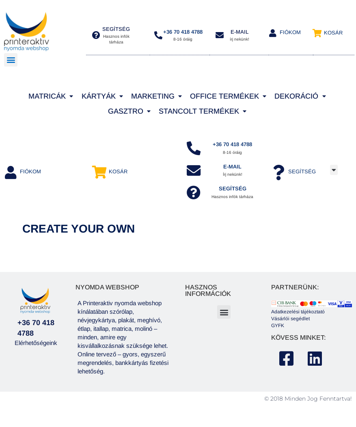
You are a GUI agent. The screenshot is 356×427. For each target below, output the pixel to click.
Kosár (333, 33)
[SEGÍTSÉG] (194, 196)
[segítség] (96, 35)
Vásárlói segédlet (290, 323)
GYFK (277, 329)
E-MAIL (239, 32)
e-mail (233, 169)
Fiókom (290, 32)
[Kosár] (317, 33)
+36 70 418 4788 (183, 32)
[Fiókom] (273, 33)
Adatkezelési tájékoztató (298, 316)
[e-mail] (194, 172)
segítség (116, 29)
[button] (10, 60)
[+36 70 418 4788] (158, 35)
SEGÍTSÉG (233, 192)
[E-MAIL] (220, 35)
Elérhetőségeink (36, 346)
